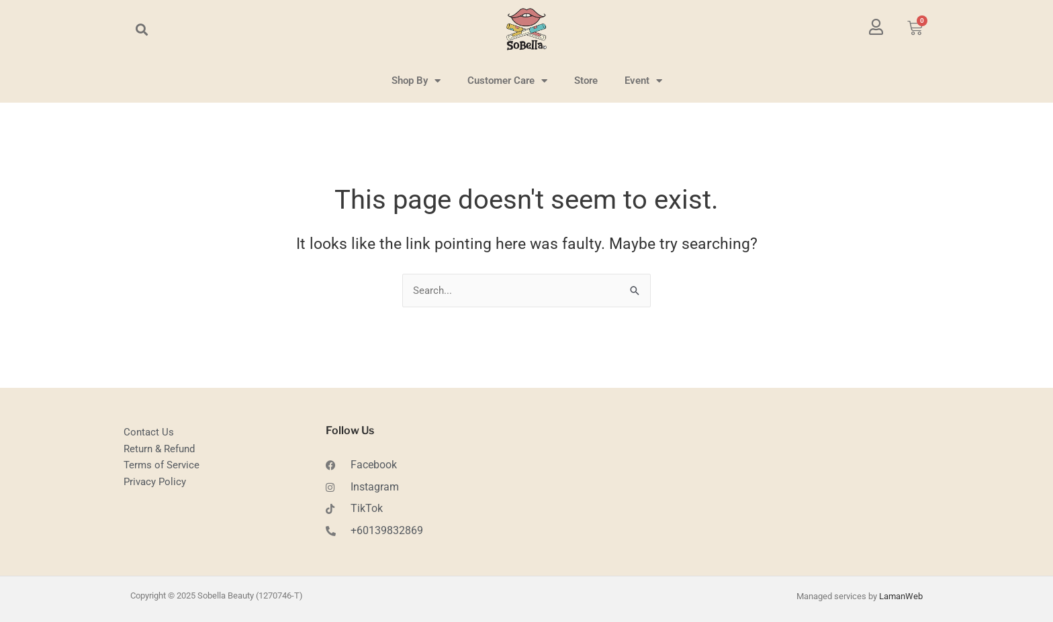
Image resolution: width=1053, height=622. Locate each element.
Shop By (416, 81)
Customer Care (507, 81)
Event (643, 81)
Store (586, 80)
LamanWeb (901, 595)
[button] (141, 29)
